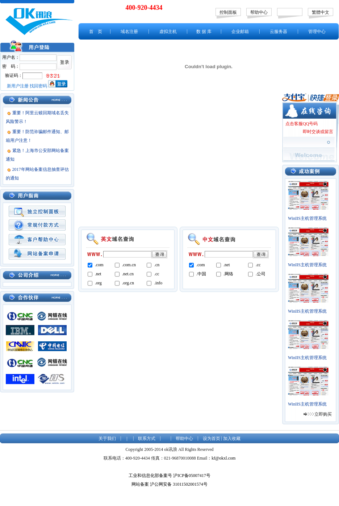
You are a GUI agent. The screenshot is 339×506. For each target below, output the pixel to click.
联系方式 (146, 438)
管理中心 (317, 31)
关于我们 (107, 438)
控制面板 (228, 12)
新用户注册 (18, 86)
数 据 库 (204, 31)
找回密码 (38, 86)
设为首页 (211, 438)
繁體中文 (320, 12)
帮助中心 (259, 12)
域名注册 (129, 31)
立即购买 (323, 414)
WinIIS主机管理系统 (307, 218)
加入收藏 (231, 438)
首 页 (95, 31)
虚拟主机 (168, 31)
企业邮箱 (240, 31)
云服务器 (278, 31)
